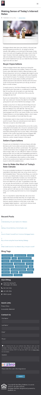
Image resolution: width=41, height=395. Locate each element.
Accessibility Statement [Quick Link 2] (8, 309)
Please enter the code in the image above (14, 369)
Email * (4, 332)
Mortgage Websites (14, 388)
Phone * (4, 339)
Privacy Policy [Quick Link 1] (5, 306)
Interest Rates (22, 17)
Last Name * (5, 325)
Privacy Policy (36, 349)
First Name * (5, 318)
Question (4, 355)
